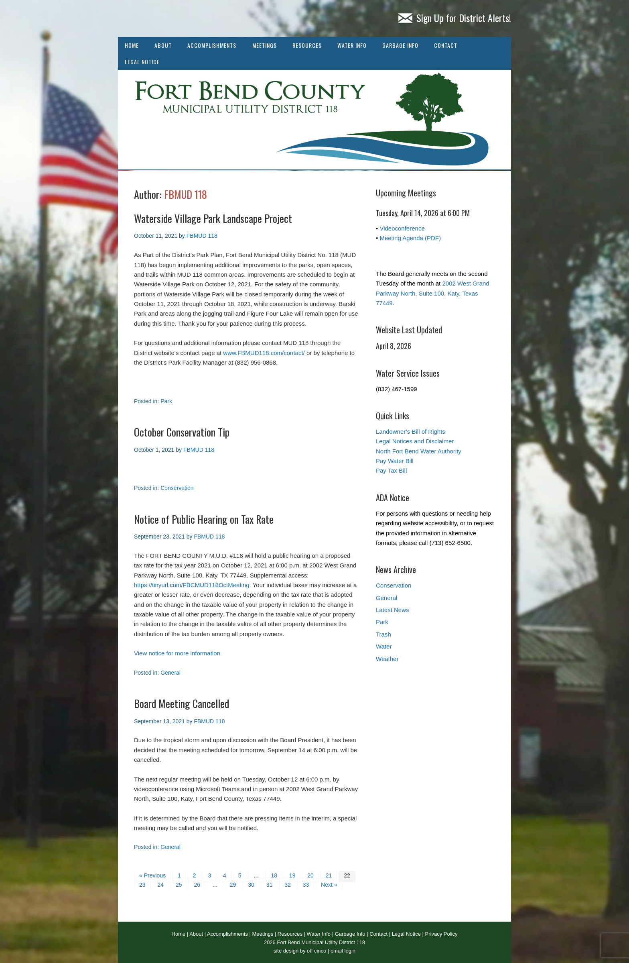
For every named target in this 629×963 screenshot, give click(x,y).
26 (197, 884)
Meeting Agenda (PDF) (410, 238)
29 (233, 884)
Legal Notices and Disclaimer (415, 441)
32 (287, 884)
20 (310, 875)
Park (166, 401)
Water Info (352, 45)
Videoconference (401, 228)
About (163, 45)
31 (269, 884)
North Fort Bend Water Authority (418, 451)
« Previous (152, 875)
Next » (329, 884)
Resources (307, 45)
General (170, 672)
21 (329, 875)
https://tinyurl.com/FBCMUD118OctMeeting (192, 584)
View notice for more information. (178, 653)
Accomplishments (211, 45)
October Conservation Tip (181, 432)
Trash (383, 634)
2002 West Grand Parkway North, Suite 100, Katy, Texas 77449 (432, 293)
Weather (387, 658)
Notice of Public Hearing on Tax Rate (204, 519)
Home (132, 45)
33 (306, 884)
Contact (445, 45)
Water (384, 646)
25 (179, 884)
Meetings (264, 45)
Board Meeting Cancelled (181, 703)
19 (292, 875)
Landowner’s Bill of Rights (410, 431)
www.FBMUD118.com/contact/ (263, 352)
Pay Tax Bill (391, 470)
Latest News (392, 609)
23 (142, 884)
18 (274, 875)
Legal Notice (142, 61)
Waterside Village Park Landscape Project (213, 218)
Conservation (177, 488)
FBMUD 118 (185, 194)
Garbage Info (400, 45)
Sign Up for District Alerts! (454, 17)
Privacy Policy (441, 934)
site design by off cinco (300, 951)
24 (160, 884)
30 (251, 884)
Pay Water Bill (395, 460)
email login (343, 951)
